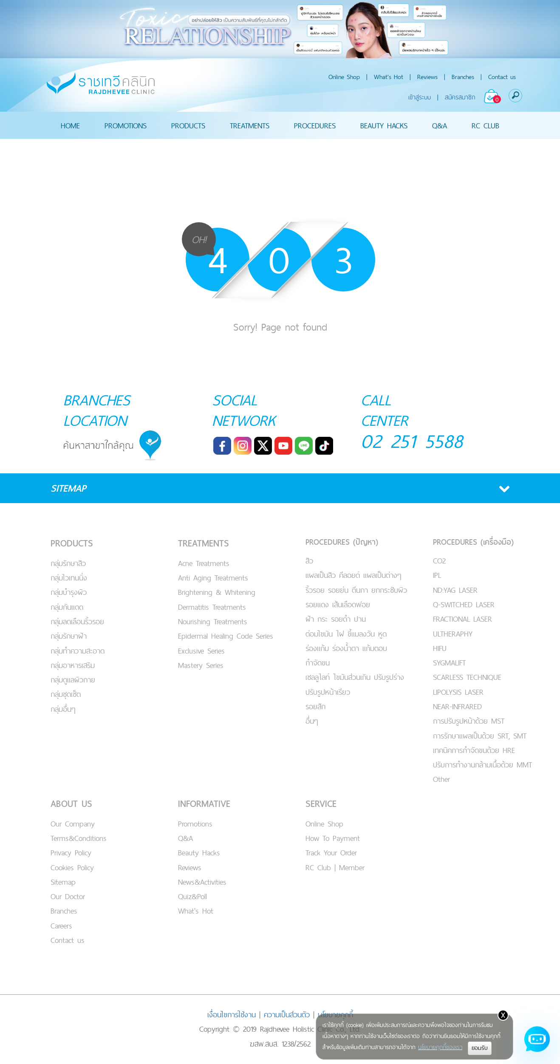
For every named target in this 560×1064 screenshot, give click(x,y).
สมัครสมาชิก (460, 97)
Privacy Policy (71, 852)
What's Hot (388, 76)
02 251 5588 (412, 441)
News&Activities (202, 882)
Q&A (439, 125)
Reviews (427, 76)
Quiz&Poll (192, 896)
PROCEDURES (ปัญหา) (341, 542)
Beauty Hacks (199, 852)
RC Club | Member (335, 867)
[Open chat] (537, 1041)
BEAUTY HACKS (383, 125)
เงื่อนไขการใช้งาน (231, 1014)
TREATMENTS (249, 125)
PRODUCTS (188, 125)
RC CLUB (485, 125)
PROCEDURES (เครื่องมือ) (473, 542)
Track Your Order (331, 852)
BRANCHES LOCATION (96, 410)
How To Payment (332, 838)
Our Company (73, 823)
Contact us (502, 76)
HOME (70, 125)
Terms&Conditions (79, 838)
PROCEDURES (315, 125)
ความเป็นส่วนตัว (287, 1014)
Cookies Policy (72, 867)
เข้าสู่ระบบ (419, 97)
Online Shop (344, 76)
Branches (463, 76)
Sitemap (63, 882)
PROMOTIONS (126, 125)
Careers (61, 925)
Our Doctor (68, 896)
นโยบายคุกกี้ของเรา (440, 1047)
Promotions (195, 823)
